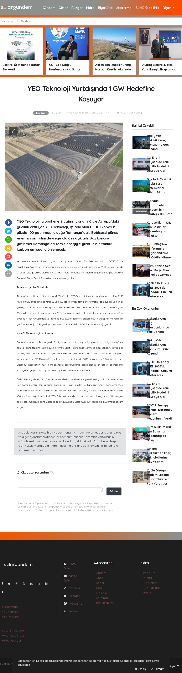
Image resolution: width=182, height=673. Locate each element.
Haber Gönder (11, 640)
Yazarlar (72, 588)
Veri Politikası (11, 617)
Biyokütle (105, 8)
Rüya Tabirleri (151, 588)
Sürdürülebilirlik (147, 8)
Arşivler (72, 596)
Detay (140, 668)
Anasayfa (9, 21)
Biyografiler (149, 583)
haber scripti (8, 668)
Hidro (90, 8)
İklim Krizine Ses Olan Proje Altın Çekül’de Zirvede (159, 270)
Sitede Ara (148, 573)
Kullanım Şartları (13, 630)
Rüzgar (77, 8)
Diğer (167, 8)
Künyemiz (73, 603)
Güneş (63, 8)
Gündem (48, 8)
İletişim (71, 611)
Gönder (114, 491)
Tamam (157, 668)
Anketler (147, 578)
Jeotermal (124, 8)
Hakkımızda (10, 607)
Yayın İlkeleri (10, 612)
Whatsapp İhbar (13, 635)
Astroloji (147, 593)
